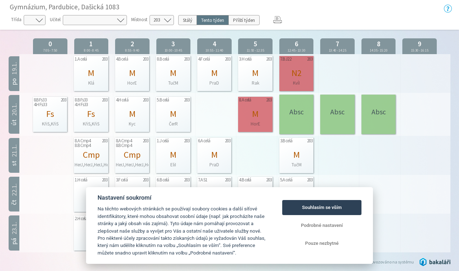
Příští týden (244, 20)
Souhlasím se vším (322, 207)
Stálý (187, 20)
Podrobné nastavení (322, 225)
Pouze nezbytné (322, 243)
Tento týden (212, 20)
